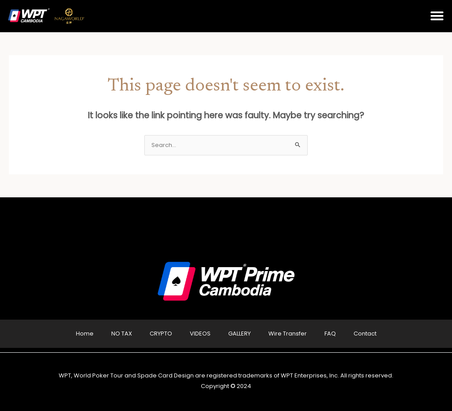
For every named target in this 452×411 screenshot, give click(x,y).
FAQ (330, 333)
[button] (437, 15)
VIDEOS (200, 333)
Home (85, 333)
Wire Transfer (287, 333)
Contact (365, 333)
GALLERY (239, 333)
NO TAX (121, 333)
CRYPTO (161, 333)
